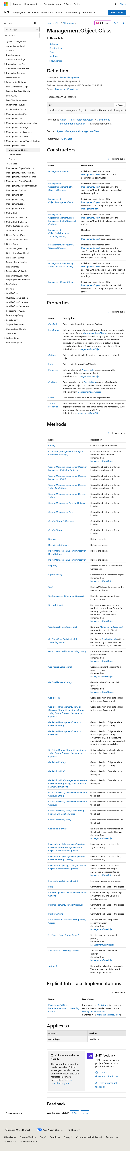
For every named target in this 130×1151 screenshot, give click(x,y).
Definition (53, 43)
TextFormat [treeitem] (11, 333)
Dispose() (52, 565)
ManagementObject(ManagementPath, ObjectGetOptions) (60, 186)
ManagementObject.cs (66, 89)
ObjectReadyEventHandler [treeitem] (18, 253)
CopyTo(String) (55, 530)
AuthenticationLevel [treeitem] (15, 45)
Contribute (55, 1137)
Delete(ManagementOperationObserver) (67, 559)
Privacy (67, 1137)
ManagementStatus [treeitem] (15, 208)
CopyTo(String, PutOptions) (61, 521)
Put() (50, 886)
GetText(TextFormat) (57, 828)
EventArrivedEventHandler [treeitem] (18, 91)
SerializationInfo (109, 639)
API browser (68, 22)
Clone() (51, 445)
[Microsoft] (6, 4)
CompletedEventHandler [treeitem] (17, 68)
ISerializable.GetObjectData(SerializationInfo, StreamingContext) (63, 1008)
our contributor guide (61, 1081)
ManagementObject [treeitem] (18, 150)
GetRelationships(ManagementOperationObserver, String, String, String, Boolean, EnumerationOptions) (67, 783)
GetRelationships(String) (59, 819)
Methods (53, 56)
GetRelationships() (56, 771)
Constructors (55, 48)
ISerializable (103, 1005)
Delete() (52, 539)
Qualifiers (52, 382)
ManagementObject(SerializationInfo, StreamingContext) (59, 233)
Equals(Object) (55, 574)
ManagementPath (89, 208)
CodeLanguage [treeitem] (13, 54)
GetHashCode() (55, 604)
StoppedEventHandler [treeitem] (16, 328)
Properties (54, 52)
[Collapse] (36, 23)
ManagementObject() (58, 171)
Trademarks (9, 1141)
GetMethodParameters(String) (62, 626)
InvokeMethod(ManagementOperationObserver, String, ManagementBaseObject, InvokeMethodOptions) (66, 847)
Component (103, 119)
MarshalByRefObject (82, 119)
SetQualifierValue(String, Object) (63, 950)
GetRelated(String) (57, 762)
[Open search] (116, 4)
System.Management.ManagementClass (77, 131)
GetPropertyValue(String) (60, 666)
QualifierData (89, 382)
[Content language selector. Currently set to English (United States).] (18, 1129)
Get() (50, 586)
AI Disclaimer (10, 1137)
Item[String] (54, 329)
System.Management (70, 77)
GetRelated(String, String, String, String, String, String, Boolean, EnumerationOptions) (67, 753)
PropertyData (87, 369)
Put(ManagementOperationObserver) (65, 904)
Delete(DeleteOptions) (58, 544)
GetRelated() (54, 697)
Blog (42, 1137)
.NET (57, 22)
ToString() (52, 966)
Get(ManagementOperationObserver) (66, 595)
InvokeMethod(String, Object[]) (63, 880)
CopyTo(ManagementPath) (61, 512)
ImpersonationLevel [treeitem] (15, 104)
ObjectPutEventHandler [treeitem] (17, 239)
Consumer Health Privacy (88, 1137)
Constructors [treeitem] (15, 154)
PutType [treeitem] (10, 288)
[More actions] (123, 23)
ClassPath (52, 324)
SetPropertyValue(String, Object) (63, 935)
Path (50, 364)
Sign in (123, 4)
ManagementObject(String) (61, 282)
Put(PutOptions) (56, 913)
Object (63, 119)
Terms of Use (112, 1137)
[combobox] (22, 29)
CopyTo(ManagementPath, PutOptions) (66, 502)
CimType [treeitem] (10, 50)
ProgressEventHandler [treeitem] (16, 262)
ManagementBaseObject (73, 123)
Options (52, 355)
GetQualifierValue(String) (60, 682)
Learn (49, 22)
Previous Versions (28, 1137)
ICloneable (66, 138)
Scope (51, 397)
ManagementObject (90, 174)
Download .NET (117, 12)
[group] (86, 110)
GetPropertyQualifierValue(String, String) (67, 651)
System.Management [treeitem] (16, 41)
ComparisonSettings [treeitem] (15, 59)
